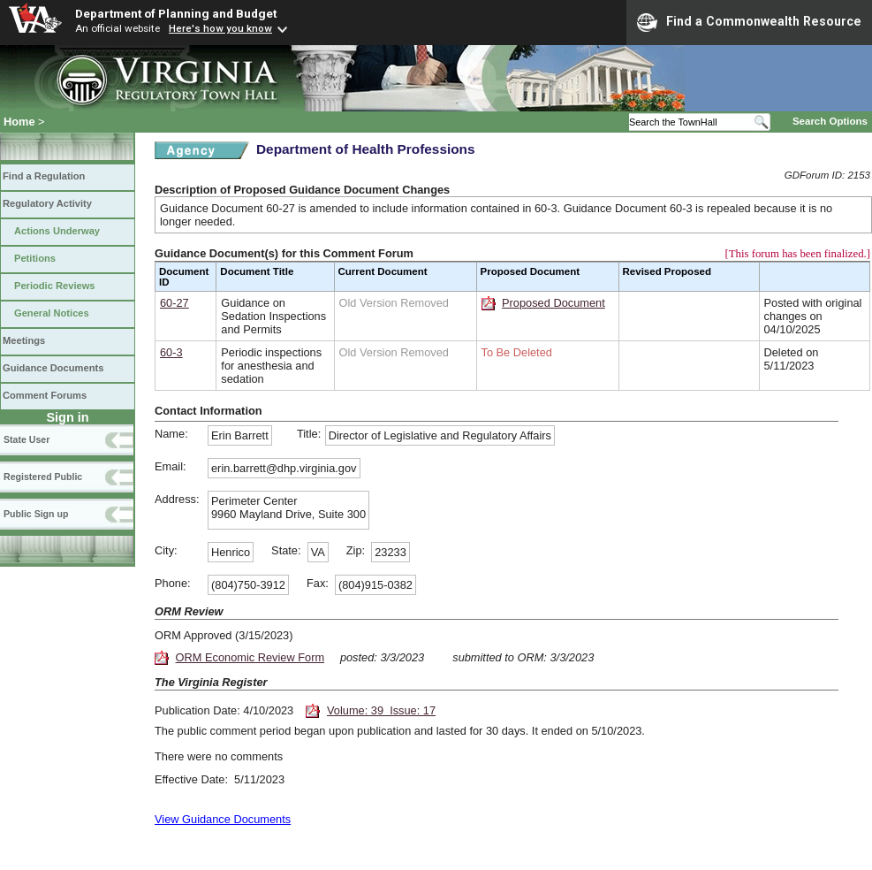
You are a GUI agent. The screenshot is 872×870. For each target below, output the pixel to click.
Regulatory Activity (47, 203)
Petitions (35, 258)
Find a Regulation (44, 176)
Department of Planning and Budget (176, 13)
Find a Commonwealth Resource (749, 22)
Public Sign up (36, 513)
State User (26, 439)
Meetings (24, 340)
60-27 (174, 302)
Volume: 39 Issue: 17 (381, 710)
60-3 (171, 352)
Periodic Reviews (54, 285)
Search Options (830, 121)
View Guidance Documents (223, 819)
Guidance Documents (53, 367)
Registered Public (43, 476)
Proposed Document (553, 302)
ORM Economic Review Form (250, 657)
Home (19, 121)
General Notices (51, 313)
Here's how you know (220, 28)
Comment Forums (45, 395)
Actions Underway (57, 230)
